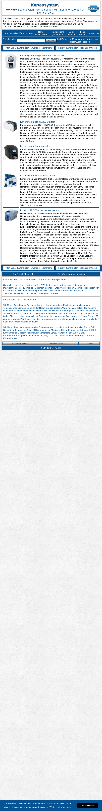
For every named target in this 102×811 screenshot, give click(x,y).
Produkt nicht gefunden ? (57, 33)
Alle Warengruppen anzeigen (71, 274)
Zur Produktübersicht (23, 274)
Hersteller (13, 33)
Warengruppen (26, 33)
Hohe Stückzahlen (41, 33)
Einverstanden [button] (88, 806)
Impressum (94, 33)
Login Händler (83, 33)
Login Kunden (71, 33)
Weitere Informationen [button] (60, 807)
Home (5, 33)
